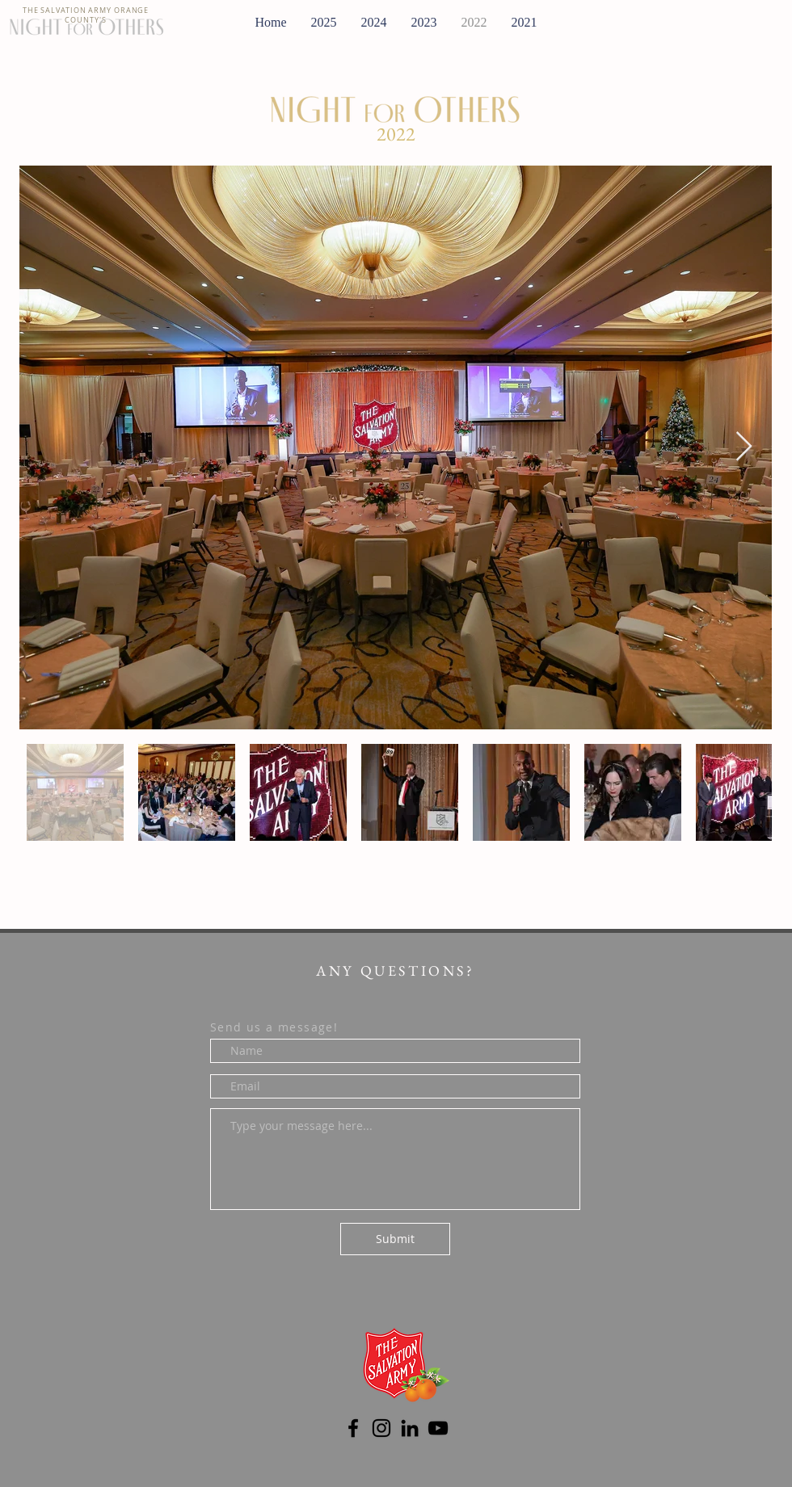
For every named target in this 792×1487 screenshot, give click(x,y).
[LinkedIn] (410, 1428)
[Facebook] (353, 1428)
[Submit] (395, 1239)
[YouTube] (438, 1428)
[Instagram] (381, 1428)
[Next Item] (744, 447)
